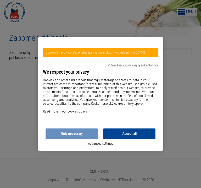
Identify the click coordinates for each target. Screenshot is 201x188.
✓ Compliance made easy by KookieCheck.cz (133, 65)
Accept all (129, 134)
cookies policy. (78, 111)
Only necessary (72, 134)
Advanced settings (100, 143)
